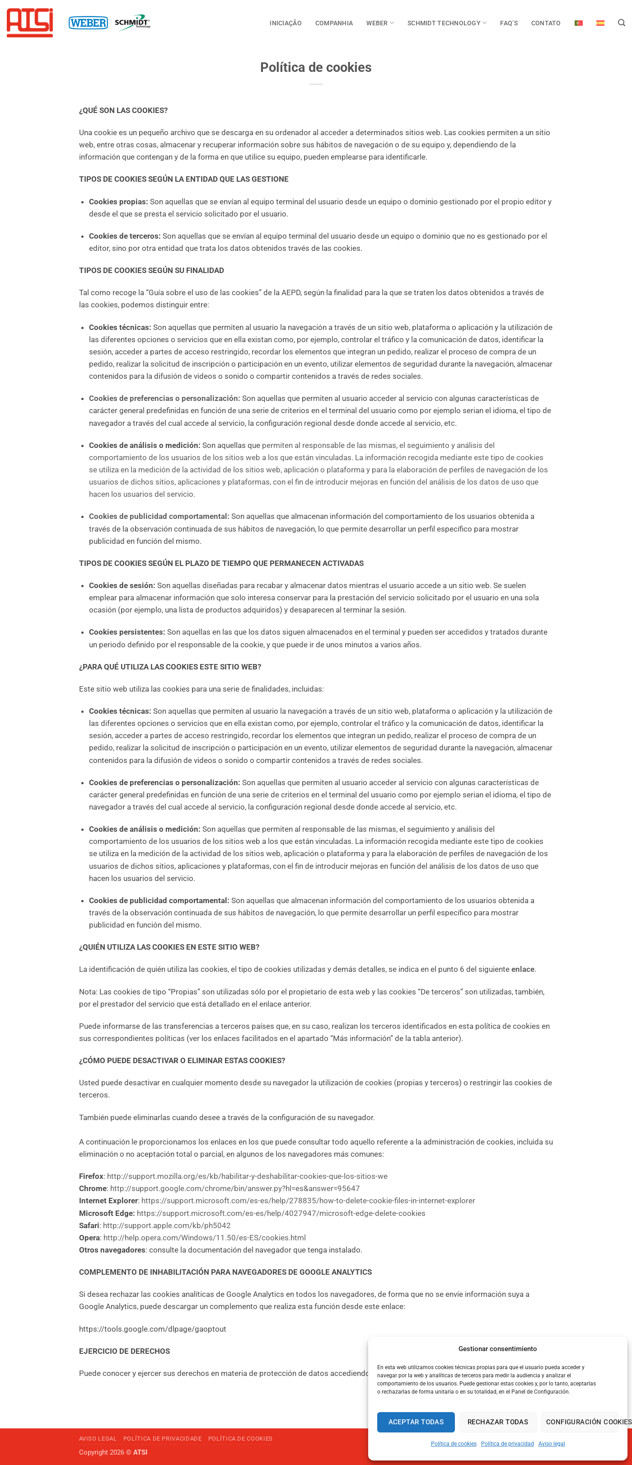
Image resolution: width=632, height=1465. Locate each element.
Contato (546, 23)
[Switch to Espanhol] (600, 23)
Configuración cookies (582, 1422)
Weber (380, 23)
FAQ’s (508, 23)
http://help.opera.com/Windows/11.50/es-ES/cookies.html (204, 1237)
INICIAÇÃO (285, 23)
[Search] (621, 23)
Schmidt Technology (447, 23)
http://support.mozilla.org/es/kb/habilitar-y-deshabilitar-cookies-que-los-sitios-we (247, 1176)
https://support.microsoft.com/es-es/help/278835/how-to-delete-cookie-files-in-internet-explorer (308, 1200)
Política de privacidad (507, 1444)
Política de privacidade (162, 1438)
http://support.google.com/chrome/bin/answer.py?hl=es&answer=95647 (235, 1188)
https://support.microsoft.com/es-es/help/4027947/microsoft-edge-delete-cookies (281, 1213)
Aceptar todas (416, 1422)
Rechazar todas (498, 1422)
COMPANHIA (334, 23)
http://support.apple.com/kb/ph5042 (167, 1225)
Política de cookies (454, 1444)
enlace (522, 969)
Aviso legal (551, 1444)
